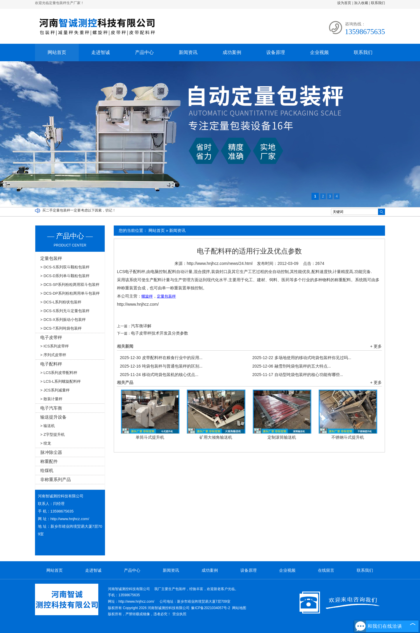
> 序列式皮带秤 (53, 355)
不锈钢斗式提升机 (347, 437)
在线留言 (326, 570)
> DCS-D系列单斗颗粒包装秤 (65, 276)
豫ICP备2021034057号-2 (210, 608)
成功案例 (232, 52)
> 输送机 (47, 426)
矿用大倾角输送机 (216, 437)
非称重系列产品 (55, 479)
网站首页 (57, 52)
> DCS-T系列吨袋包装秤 (61, 328)
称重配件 (49, 461)
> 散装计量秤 (51, 399)
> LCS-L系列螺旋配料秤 (60, 381)
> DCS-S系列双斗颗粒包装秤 (65, 267)
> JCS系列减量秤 (55, 390)
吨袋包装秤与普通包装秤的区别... (161, 366)
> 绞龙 (45, 443)
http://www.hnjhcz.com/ (138, 304)
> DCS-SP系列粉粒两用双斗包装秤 (69, 284)
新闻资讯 (188, 52)
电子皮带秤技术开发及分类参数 (159, 333)
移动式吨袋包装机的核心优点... (159, 374)
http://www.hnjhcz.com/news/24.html (220, 263)
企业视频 (319, 52)
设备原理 (275, 52)
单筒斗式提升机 (150, 437)
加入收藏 (361, 3)
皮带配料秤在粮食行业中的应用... (161, 357)
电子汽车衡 (51, 407)
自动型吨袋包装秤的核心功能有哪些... (297, 374)
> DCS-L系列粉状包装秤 (60, 302)
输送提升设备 (53, 417)
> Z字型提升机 (52, 434)
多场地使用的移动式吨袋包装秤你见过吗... (301, 357)
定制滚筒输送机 (281, 437)
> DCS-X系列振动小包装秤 (63, 319)
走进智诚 (100, 52)
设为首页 (344, 3)
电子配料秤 (51, 363)
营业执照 (179, 614)
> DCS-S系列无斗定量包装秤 (65, 311)
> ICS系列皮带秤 (54, 346)
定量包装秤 (51, 258)
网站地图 (239, 608)
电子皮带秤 (51, 337)
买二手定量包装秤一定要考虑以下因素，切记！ (79, 210)
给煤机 (46, 470)
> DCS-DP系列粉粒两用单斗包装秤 (70, 293)
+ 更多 (376, 346)
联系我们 (378, 3)
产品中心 (144, 52)
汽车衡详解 (141, 326)
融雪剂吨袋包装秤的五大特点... (291, 366)
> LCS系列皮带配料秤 (59, 372)
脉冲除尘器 (51, 452)
